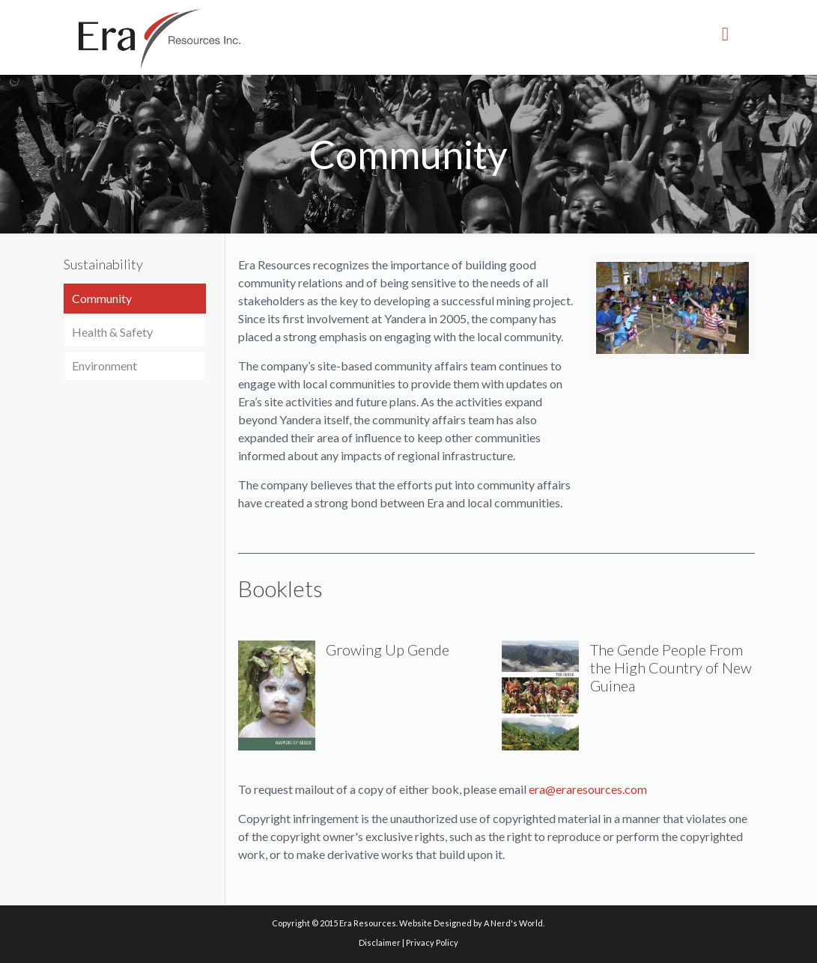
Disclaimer (380, 942)
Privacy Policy (432, 942)
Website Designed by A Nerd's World (471, 923)
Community (102, 298)
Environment (104, 365)
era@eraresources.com (588, 789)
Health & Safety (112, 332)
